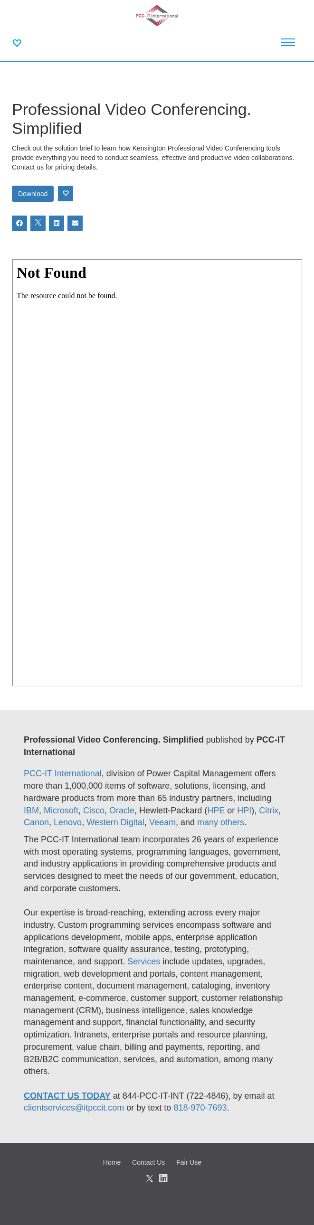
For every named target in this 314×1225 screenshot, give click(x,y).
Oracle (121, 810)
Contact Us (148, 1162)
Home (112, 1162)
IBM (31, 810)
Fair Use (188, 1162)
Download (33, 194)
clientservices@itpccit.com (74, 1107)
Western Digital (115, 822)
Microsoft (61, 810)
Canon (36, 822)
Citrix (268, 810)
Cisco (94, 810)
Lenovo (68, 822)
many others (220, 822)
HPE (216, 810)
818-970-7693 (200, 1107)
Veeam (162, 822)
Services (144, 961)
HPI (244, 810)
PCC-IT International (63, 773)
